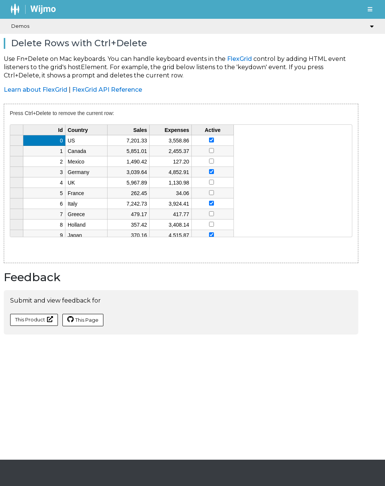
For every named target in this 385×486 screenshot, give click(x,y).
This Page (83, 319)
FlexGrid (239, 58)
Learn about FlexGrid (35, 89)
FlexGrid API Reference (107, 89)
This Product (34, 319)
